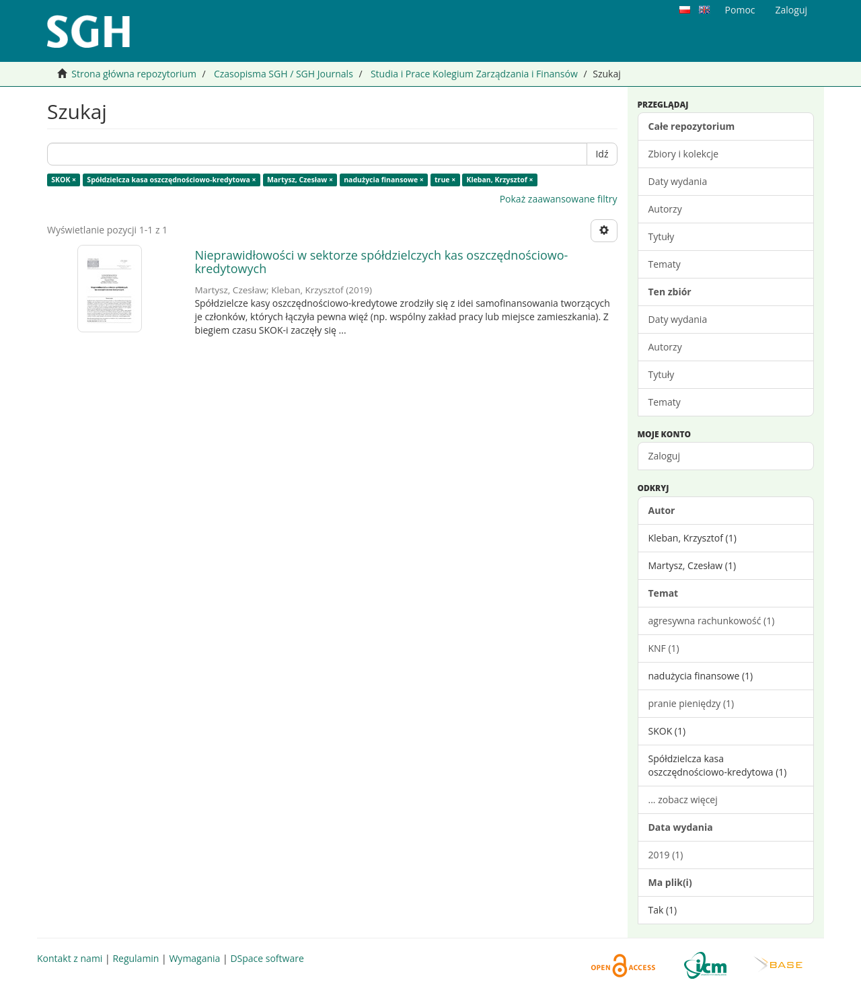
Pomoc (740, 9)
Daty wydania (678, 181)
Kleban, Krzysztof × (499, 179)
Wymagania (194, 958)
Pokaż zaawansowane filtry (558, 198)
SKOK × (63, 179)
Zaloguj (664, 455)
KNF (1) (663, 648)
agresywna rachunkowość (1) (711, 620)
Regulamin (135, 958)
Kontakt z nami (69, 958)
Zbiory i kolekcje (683, 153)
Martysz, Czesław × (300, 179)
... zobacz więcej (683, 799)
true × (445, 179)
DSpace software (266, 958)
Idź (601, 153)
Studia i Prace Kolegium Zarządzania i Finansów (474, 73)
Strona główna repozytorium (133, 73)
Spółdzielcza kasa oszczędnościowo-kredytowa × (171, 179)
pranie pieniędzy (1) (691, 703)
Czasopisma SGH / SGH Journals (283, 73)
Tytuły (661, 236)
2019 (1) (665, 854)
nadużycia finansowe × (384, 179)
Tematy (664, 264)
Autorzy (665, 208)
